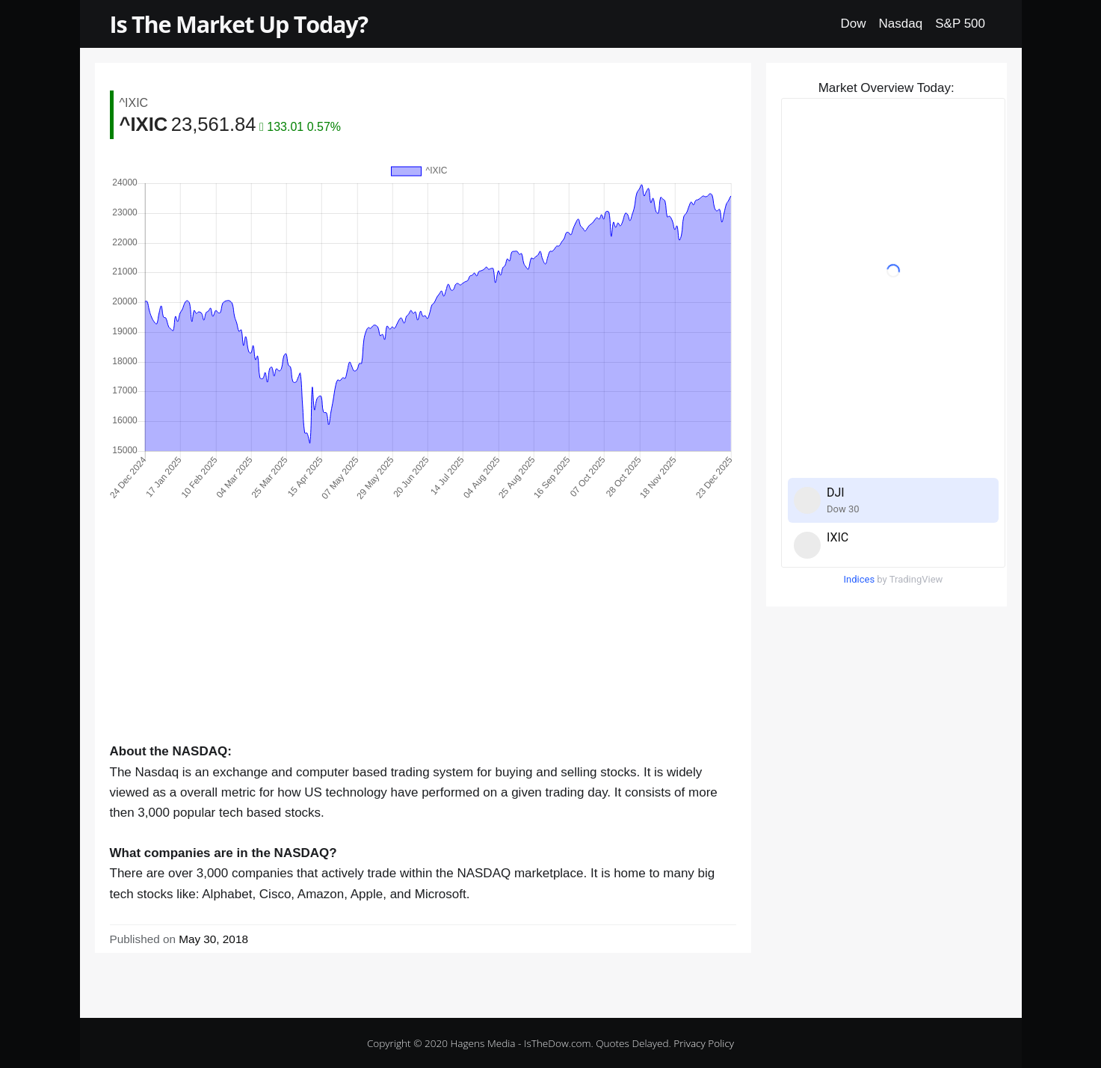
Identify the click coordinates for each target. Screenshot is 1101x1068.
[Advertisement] (423, 636)
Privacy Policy (703, 1043)
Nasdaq (901, 23)
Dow (853, 23)
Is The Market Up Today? (239, 24)
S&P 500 (960, 23)
